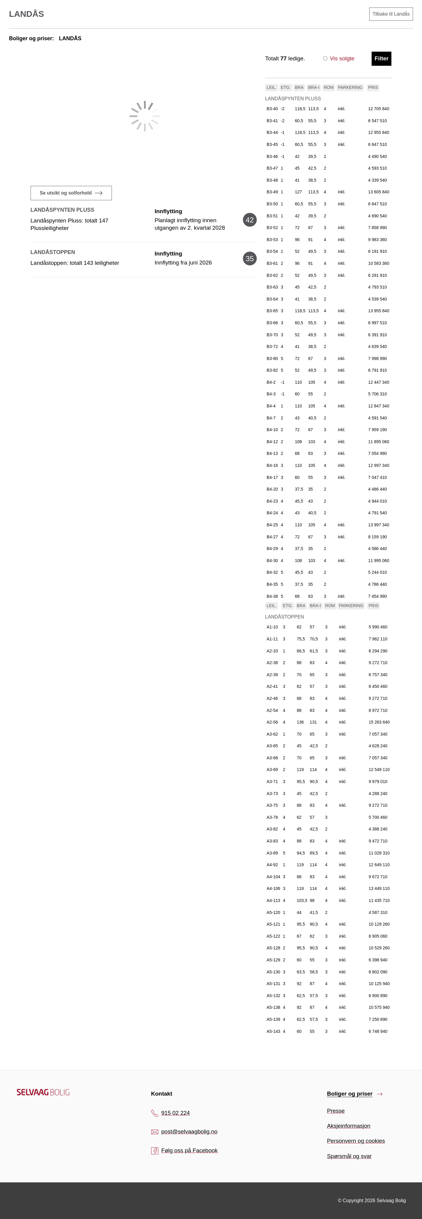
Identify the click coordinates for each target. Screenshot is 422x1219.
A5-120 (273, 912)
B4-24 (272, 512)
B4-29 (272, 548)
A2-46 (272, 698)
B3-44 (272, 132)
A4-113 (273, 900)
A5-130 (273, 971)
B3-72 (272, 346)
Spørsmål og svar (349, 1156)
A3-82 (272, 829)
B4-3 (271, 394)
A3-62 (272, 734)
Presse (336, 1111)
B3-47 (272, 168)
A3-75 (272, 805)
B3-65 (272, 310)
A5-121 (273, 924)
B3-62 (272, 275)
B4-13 (272, 453)
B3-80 (272, 358)
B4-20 (272, 489)
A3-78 (272, 817)
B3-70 (272, 334)
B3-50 (272, 203)
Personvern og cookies (356, 1141)
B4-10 (272, 429)
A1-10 (272, 627)
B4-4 (271, 406)
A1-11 (272, 639)
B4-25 (272, 524)
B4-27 (272, 536)
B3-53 (272, 239)
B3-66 (272, 322)
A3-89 (272, 853)
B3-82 (272, 370)
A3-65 (272, 745)
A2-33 (272, 651)
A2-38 (272, 662)
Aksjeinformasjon (348, 1126)
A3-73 (272, 793)
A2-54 (272, 710)
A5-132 (273, 995)
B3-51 (272, 215)
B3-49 (272, 191)
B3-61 (272, 263)
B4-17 (272, 477)
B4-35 (272, 584)
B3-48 (272, 180)
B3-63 (272, 287)
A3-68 (272, 757)
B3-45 (272, 144)
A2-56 (272, 722)
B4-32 (272, 572)
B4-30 (272, 560)
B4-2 (271, 382)
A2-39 (272, 674)
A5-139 (273, 1019)
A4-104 (273, 876)
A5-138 (273, 1007)
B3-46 (272, 156)
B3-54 (272, 251)
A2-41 (272, 686)
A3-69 (272, 769)
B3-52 (272, 227)
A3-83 (272, 841)
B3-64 (272, 299)
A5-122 (273, 936)
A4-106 (273, 888)
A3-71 (272, 781)
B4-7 (271, 418)
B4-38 (272, 596)
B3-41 (272, 120)
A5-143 (273, 1031)
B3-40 (272, 108)
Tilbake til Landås (391, 14)
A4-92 (272, 864)
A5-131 (273, 983)
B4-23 (272, 501)
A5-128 (273, 947)
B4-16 (272, 465)
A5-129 (273, 959)
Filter (381, 58)
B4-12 (272, 441)
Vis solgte (338, 58)
